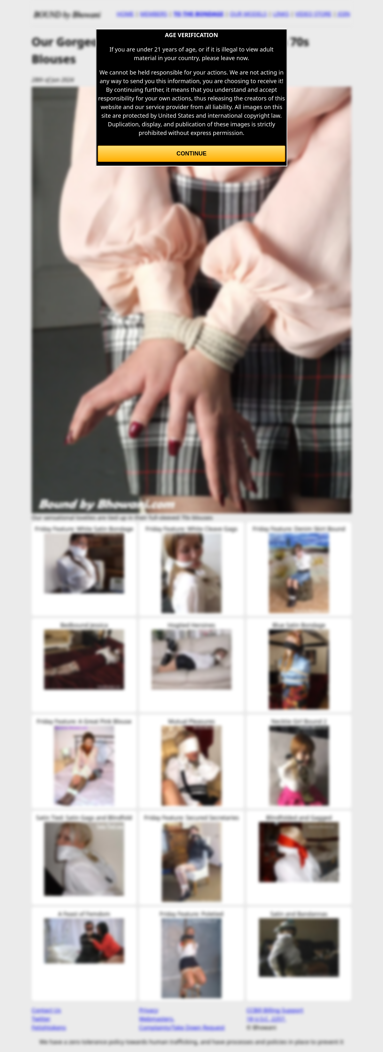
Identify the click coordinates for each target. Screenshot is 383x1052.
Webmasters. (157, 1019)
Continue (191, 153)
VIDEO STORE (313, 14)
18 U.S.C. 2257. (266, 1019)
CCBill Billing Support (274, 1010)
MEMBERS (153, 14)
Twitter (41, 1019)
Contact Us (46, 1010)
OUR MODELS (248, 14)
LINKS (281, 14)
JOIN (344, 14)
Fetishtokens (49, 1027)
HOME (125, 14)
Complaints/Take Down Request (182, 1027)
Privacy (148, 1010)
